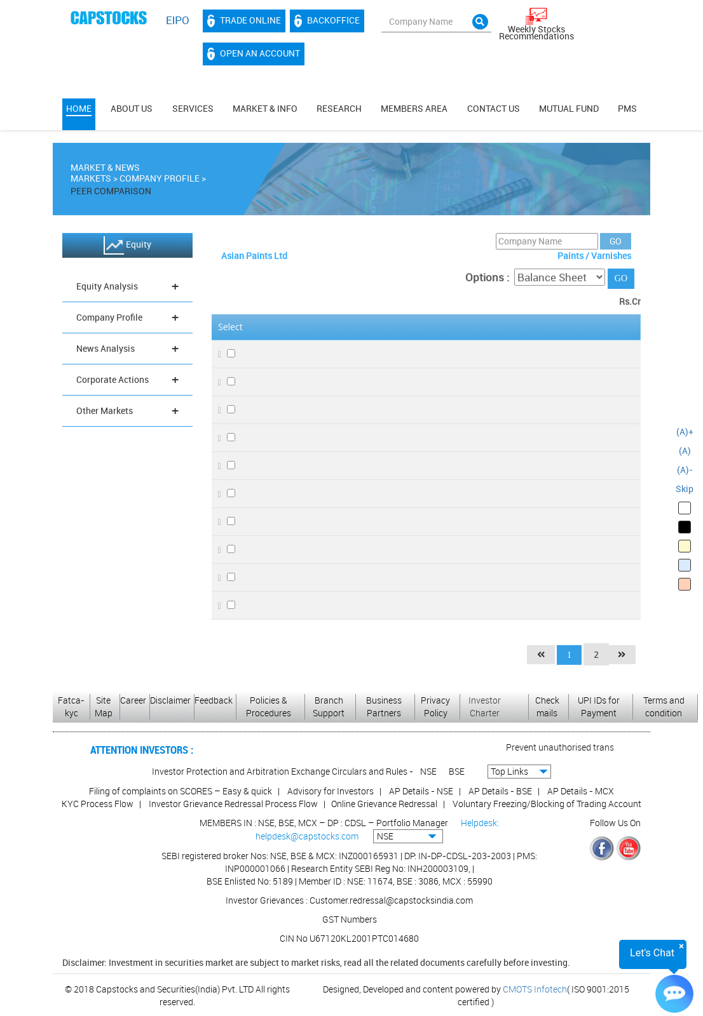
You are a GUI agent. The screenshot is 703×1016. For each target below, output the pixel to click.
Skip (684, 489)
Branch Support (329, 706)
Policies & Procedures (268, 706)
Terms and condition (664, 706)
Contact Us (493, 108)
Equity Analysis (127, 288)
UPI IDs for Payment (599, 706)
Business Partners (384, 706)
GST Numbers (349, 919)
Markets (91, 181)
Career (133, 700)
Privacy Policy (435, 706)
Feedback (214, 700)
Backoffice (327, 21)
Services (193, 108)
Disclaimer (170, 700)
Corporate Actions (127, 382)
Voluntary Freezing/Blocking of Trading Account (547, 804)
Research (339, 108)
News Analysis (127, 350)
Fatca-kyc (71, 706)
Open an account (253, 54)
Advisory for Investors (330, 791)
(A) (685, 450)
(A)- (685, 470)
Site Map (104, 706)
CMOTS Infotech (535, 989)
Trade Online (244, 21)
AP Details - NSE (421, 791)
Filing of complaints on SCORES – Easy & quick (180, 791)
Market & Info (265, 108)
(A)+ (684, 431)
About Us (132, 108)
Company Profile (159, 181)
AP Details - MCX (580, 791)
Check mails (547, 706)
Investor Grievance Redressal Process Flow (233, 804)
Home (79, 108)
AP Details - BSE (500, 791)
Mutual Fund (569, 108)
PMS (627, 108)
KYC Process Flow (97, 804)
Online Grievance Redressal (384, 804)
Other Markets (127, 413)
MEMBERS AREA (414, 108)
